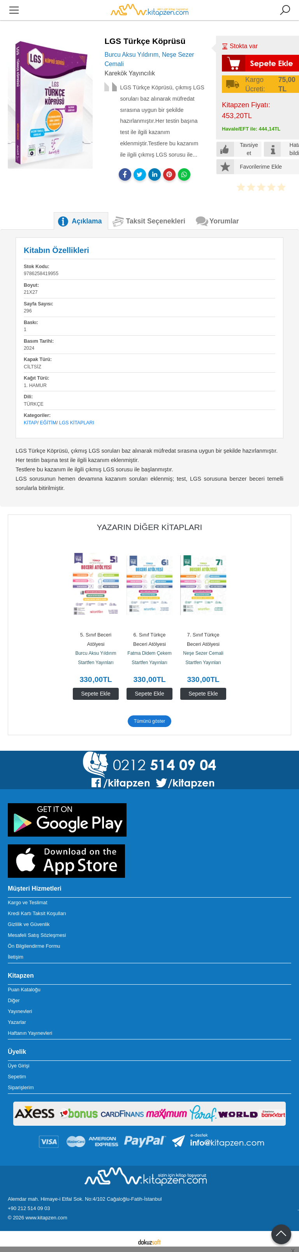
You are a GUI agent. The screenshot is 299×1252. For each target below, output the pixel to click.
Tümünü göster (149, 721)
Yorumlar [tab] (224, 221)
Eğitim (48, 422)
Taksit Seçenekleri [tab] (155, 221)
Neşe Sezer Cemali (203, 653)
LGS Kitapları (76, 422)
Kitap (30, 422)
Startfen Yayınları (96, 662)
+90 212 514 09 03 (29, 1208)
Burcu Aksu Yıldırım (95, 653)
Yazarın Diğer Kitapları (149, 527)
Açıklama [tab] (87, 221)
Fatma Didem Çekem (149, 653)
